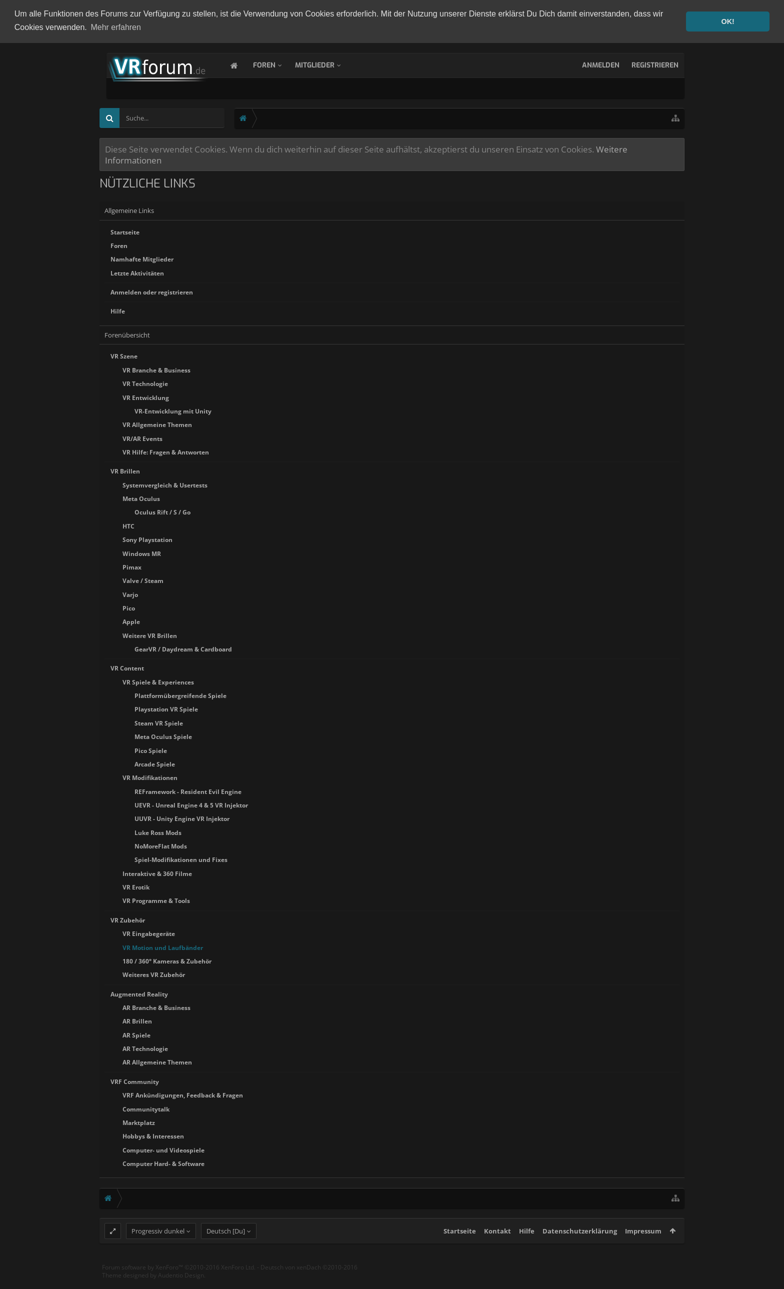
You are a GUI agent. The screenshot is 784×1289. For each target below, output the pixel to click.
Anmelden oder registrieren (151, 291)
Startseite (125, 231)
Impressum (643, 1249)
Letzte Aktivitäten (137, 272)
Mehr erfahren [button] (115, 27)
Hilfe (117, 310)
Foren (274, 64)
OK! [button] (727, 22)
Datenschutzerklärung (579, 1249)
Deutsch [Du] (225, 1249)
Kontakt (497, 1249)
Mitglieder (324, 64)
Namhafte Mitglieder (142, 258)
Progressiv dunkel (158, 1249)
